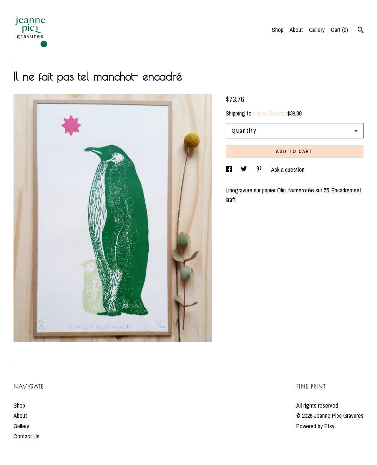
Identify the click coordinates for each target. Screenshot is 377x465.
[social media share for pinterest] (260, 169)
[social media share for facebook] (229, 169)
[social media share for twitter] (245, 169)
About (296, 30)
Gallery (317, 30)
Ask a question (288, 169)
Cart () (339, 30)
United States (269, 113)
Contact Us (26, 436)
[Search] (360, 31)
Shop (278, 30)
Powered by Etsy (315, 426)
